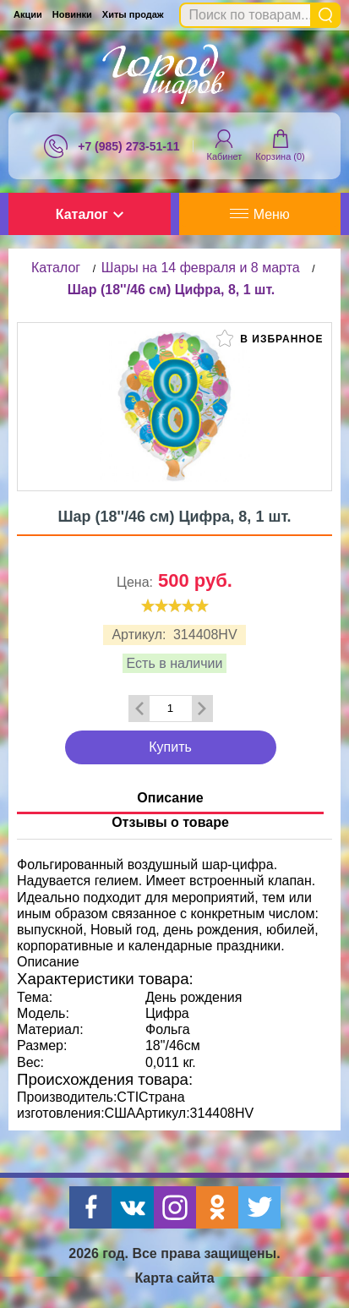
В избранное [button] (269, 338)
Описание (170, 798)
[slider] (175, 605)
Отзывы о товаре (170, 822)
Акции (28, 14)
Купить (170, 747)
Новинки (72, 14)
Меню (260, 214)
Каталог (89, 214)
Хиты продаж (133, 14)
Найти (325, 15)
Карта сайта (174, 1278)
